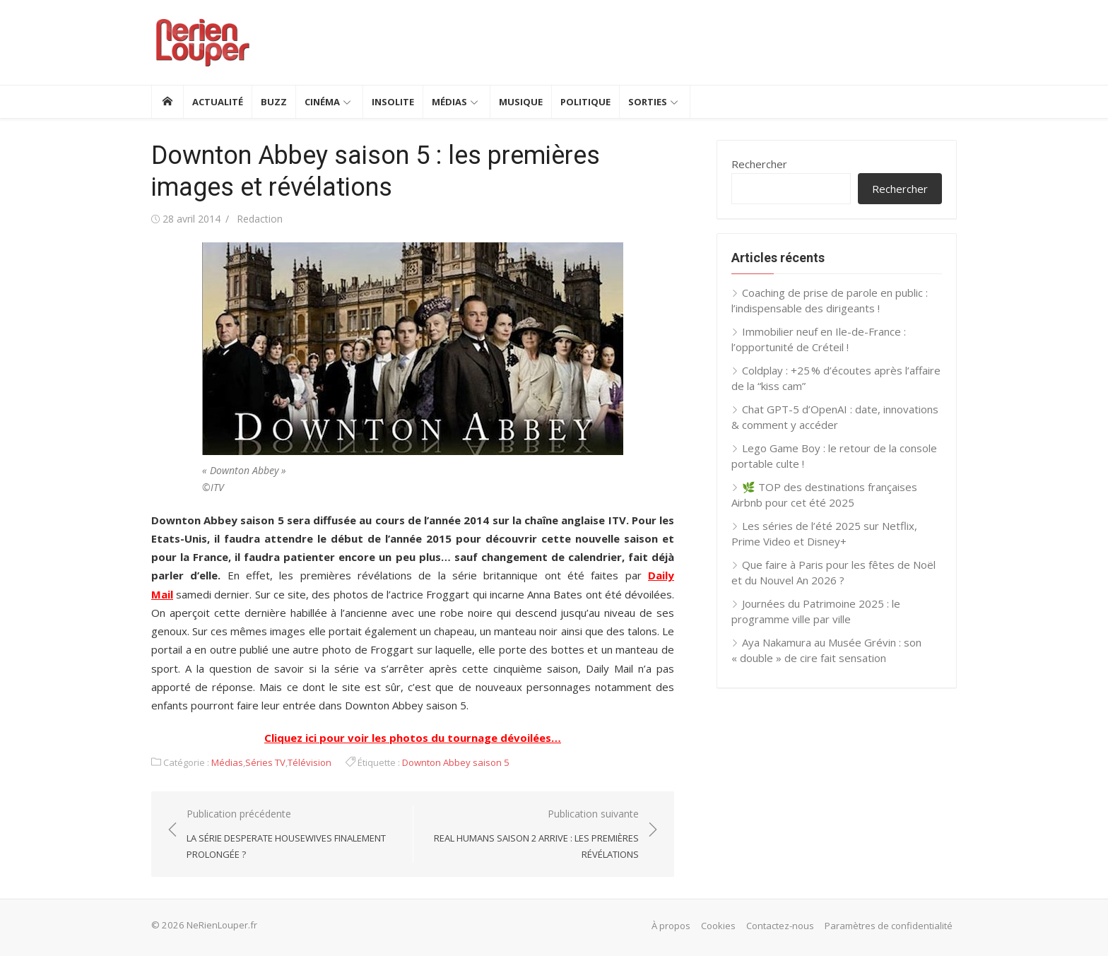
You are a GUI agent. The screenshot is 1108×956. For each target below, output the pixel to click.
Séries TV (265, 762)
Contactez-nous (780, 925)
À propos (671, 925)
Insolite (393, 101)
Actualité (217, 101)
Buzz (274, 101)
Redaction (260, 218)
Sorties (647, 101)
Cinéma (322, 101)
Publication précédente (293, 834)
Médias (449, 101)
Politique (585, 101)
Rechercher (759, 164)
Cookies (718, 925)
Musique (521, 101)
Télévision (309, 762)
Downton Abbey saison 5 (455, 762)
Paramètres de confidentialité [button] (889, 925)
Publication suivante (533, 834)
